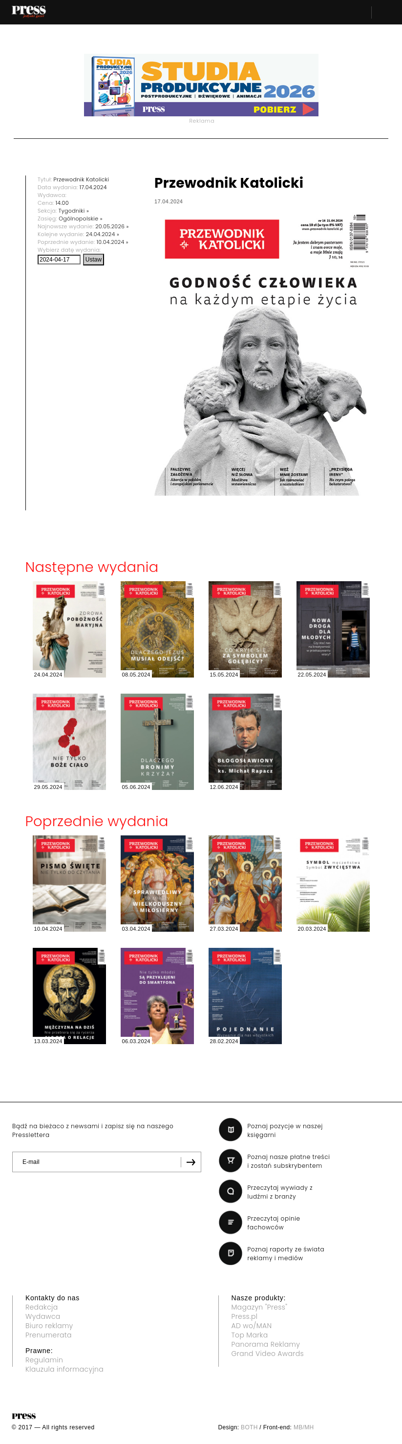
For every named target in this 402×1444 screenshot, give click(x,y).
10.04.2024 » (112, 242)
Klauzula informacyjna (64, 1369)
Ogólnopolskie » (81, 218)
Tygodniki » (74, 211)
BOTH (249, 1427)
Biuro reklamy (49, 1326)
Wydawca (43, 1316)
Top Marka (250, 1335)
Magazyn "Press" (260, 1307)
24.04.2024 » (102, 234)
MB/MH (304, 1427)
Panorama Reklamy (266, 1344)
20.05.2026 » (112, 226)
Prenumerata (48, 1335)
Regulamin (44, 1360)
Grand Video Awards (268, 1353)
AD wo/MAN (252, 1326)
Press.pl (245, 1316)
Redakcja (41, 1307)
